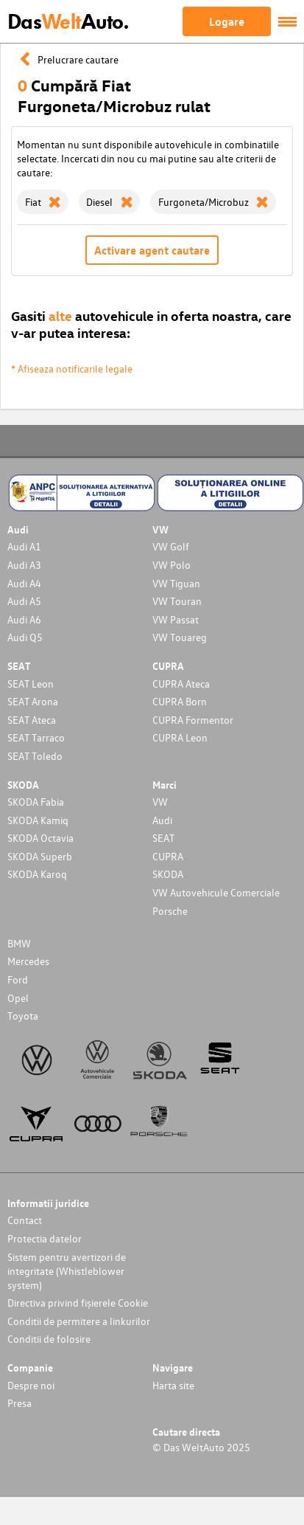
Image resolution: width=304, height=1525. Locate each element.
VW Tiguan (176, 583)
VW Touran (177, 601)
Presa (19, 1403)
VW (160, 802)
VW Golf (170, 546)
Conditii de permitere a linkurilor (78, 1321)
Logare (226, 21)
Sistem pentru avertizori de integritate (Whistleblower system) (66, 1271)
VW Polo (171, 565)
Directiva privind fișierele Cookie (77, 1303)
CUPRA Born (179, 701)
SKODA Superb (39, 856)
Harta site (173, 1385)
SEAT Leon (30, 684)
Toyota (22, 1016)
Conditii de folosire (49, 1339)
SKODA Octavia (40, 838)
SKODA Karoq (37, 874)
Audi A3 (24, 565)
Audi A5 (24, 601)
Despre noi (30, 1385)
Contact (24, 1220)
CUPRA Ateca (181, 684)
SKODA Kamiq (37, 820)
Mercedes (28, 961)
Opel (18, 998)
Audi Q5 (25, 637)
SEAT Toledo (35, 756)
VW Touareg (179, 637)
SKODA (167, 874)
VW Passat (175, 619)
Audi (162, 820)
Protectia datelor (44, 1238)
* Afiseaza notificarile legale (71, 369)
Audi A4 (24, 583)
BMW (19, 943)
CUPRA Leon (180, 737)
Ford (17, 979)
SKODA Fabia (35, 802)
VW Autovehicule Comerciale (216, 892)
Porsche (170, 911)
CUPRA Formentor (192, 720)
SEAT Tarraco (36, 737)
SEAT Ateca (31, 720)
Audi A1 (24, 546)
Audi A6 (24, 619)
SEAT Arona (32, 701)
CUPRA (167, 856)
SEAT (163, 838)
